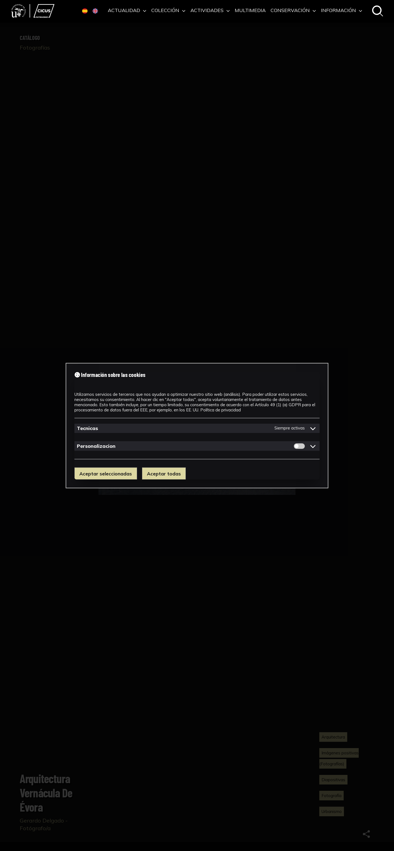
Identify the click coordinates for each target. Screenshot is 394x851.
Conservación (293, 10)
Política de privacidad (220, 409)
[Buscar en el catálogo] (377, 11)
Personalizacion (96, 446)
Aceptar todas (164, 473)
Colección (168, 10)
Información (341, 10)
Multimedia (250, 10)
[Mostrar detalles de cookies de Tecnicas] (313, 428)
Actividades (210, 10)
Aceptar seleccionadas (105, 473)
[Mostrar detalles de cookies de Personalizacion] (313, 446)
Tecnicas (87, 428)
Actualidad (127, 10)
